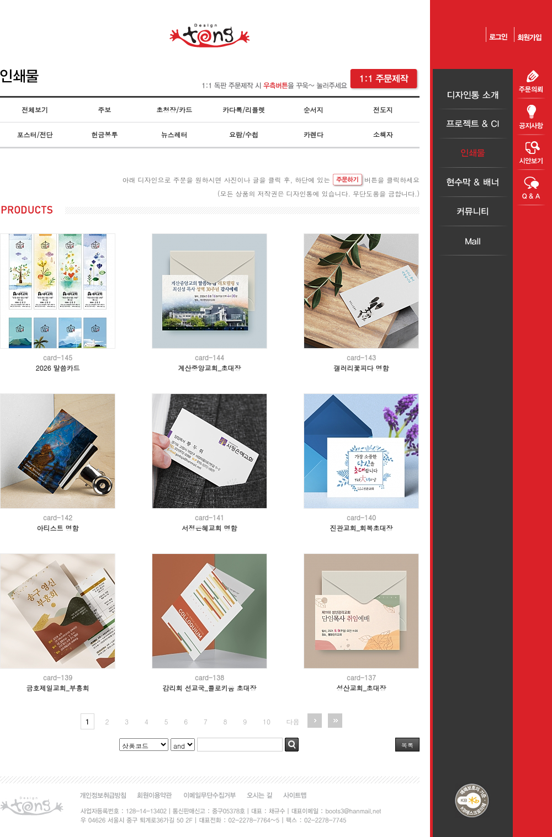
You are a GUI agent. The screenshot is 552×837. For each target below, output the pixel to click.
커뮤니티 (473, 211)
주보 (104, 109)
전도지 (383, 109)
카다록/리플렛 (243, 109)
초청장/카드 (174, 109)
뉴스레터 (174, 134)
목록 (407, 745)
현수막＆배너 (473, 182)
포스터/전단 (35, 134)
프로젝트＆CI (473, 123)
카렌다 (313, 134)
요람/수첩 (243, 134)
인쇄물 (473, 153)
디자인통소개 (473, 94)
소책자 (383, 134)
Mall (473, 240)
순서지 (313, 109)
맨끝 (335, 720)
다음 (293, 721)
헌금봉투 (104, 134)
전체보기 (35, 109)
